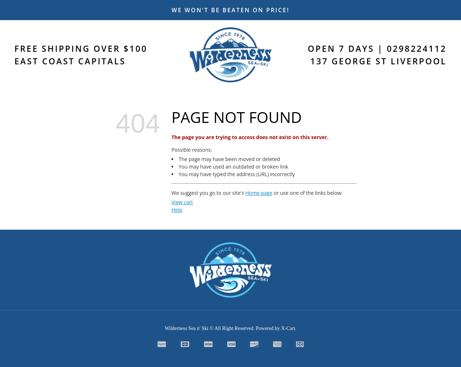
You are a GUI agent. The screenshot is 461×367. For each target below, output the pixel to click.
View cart (182, 202)
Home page (258, 192)
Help (176, 209)
